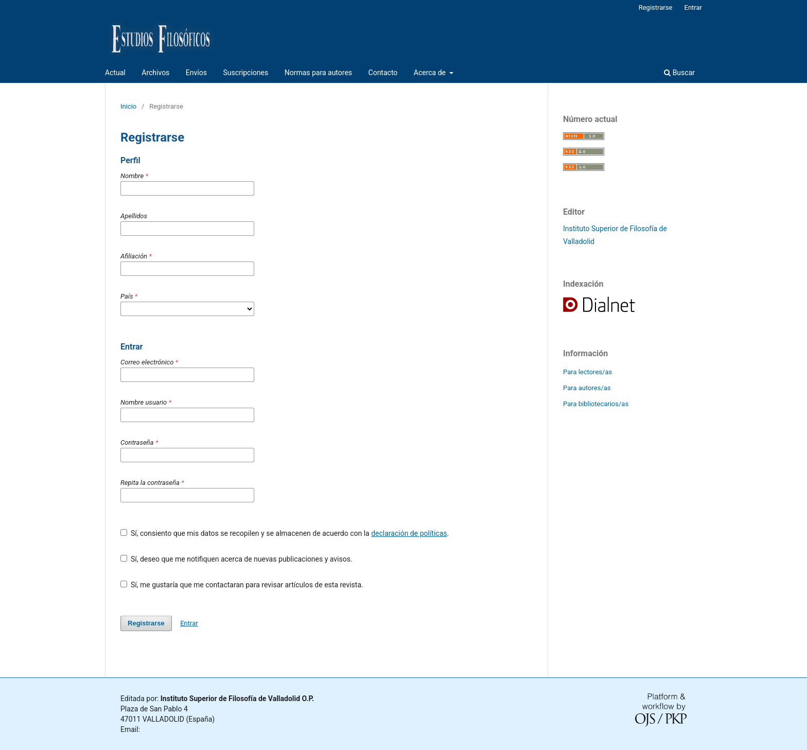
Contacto (383, 72)
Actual (115, 72)
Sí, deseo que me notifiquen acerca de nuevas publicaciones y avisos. (236, 559)
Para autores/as (587, 388)
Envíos (196, 72)
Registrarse (656, 7)
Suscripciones (245, 72)
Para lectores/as (587, 372)
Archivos (155, 72)
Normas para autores (318, 72)
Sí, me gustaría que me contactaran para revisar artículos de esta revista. (241, 585)
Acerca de (431, 72)
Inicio (128, 106)
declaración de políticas (409, 533)
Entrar (694, 7)
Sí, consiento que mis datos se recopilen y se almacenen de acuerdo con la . (284, 533)
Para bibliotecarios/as (595, 404)
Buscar (679, 72)
